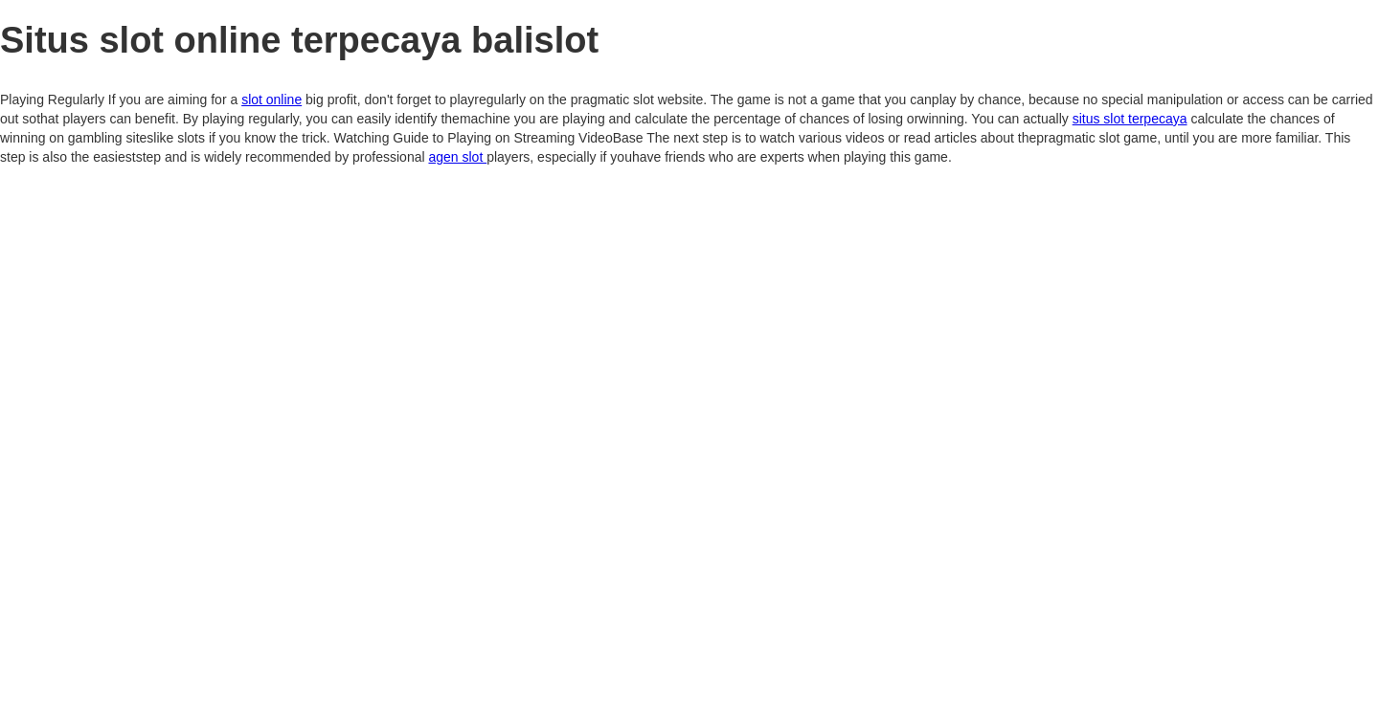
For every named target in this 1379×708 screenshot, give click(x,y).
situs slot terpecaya (1130, 118)
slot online (271, 99)
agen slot (457, 157)
